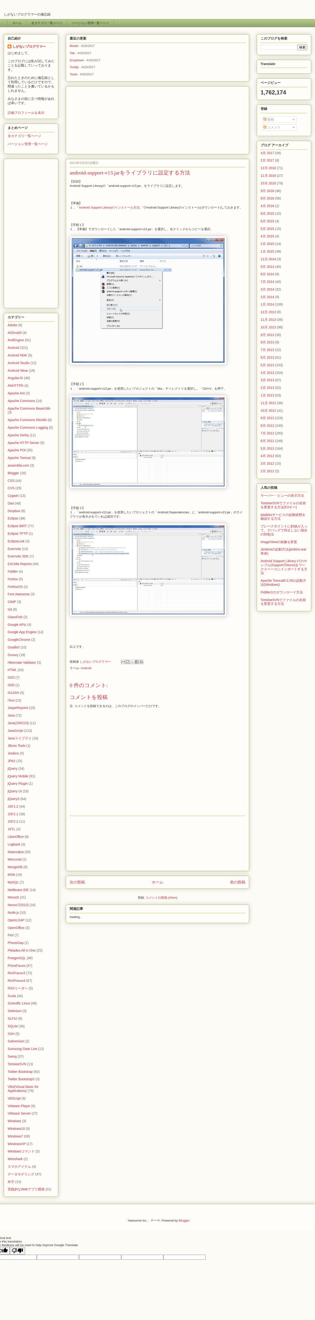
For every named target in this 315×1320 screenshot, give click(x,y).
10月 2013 (268, 327)
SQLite (13, 1026)
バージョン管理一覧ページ (90, 23)
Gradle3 (14, 647)
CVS (11, 488)
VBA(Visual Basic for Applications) (23, 1089)
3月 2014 (267, 289)
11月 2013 (268, 319)
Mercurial (14, 859)
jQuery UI (15, 791)
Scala (12, 996)
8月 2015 (267, 213)
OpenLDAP (16, 920)
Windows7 (15, 1136)
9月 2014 (267, 267)
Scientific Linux (19, 1003)
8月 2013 (267, 342)
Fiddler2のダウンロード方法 (282, 592)
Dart (11, 503)
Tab (72, 53)
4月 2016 (267, 206)
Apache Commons (21, 401)
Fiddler (13, 571)
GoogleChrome (19, 640)
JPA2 (11, 761)
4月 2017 (267, 153)
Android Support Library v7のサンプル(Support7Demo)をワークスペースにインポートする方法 (284, 567)
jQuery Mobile (18, 776)
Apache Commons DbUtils (27, 420)
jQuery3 (13, 799)
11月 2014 (268, 259)
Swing (12, 1056)
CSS (11, 481)
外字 (11, 1182)
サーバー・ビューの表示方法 (282, 495)
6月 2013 (267, 357)
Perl (11, 935)
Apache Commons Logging (28, 427)
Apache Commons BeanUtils (29, 408)
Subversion (16, 1041)
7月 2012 (267, 433)
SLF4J (12, 1018)
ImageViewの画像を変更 (279, 542)
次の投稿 (77, 882)
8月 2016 (267, 198)
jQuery (12, 768)
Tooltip (74, 67)
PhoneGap (16, 943)
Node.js (13, 912)
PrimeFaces (17, 966)
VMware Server (19, 1113)
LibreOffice (16, 837)
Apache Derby (18, 435)
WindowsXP (17, 1144)
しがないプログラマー (96, 661)
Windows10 (16, 1129)
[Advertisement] (157, 118)
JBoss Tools (16, 746)
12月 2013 (268, 312)
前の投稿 (237, 882)
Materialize (16, 852)
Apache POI (17, 450)
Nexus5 (13, 897)
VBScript (14, 1098)
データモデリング (21, 1174)
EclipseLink (16, 541)
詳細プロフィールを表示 (26, 113)
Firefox (13, 579)
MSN (11, 875)
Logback (14, 844)
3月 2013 (267, 380)
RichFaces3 (16, 973)
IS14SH (13, 693)
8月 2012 (267, 426)
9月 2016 (267, 191)
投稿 (268, 119)
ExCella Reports (20, 564)
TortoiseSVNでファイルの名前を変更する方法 (283, 602)
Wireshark (15, 1159)
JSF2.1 (13, 814)
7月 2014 (267, 282)
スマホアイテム (19, 1166)
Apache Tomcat (19, 458)
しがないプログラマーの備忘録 (27, 14)
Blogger (13, 473)
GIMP (12, 602)
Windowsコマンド (21, 1151)
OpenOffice (16, 928)
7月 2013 (267, 350)
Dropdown (77, 60)
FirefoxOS (15, 587)
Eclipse (13, 518)
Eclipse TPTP (18, 533)
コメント (272, 127)
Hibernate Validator (22, 662)
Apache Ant (16, 393)
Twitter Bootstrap (20, 1072)
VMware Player (19, 1106)
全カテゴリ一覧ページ (46, 23)
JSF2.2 (13, 821)
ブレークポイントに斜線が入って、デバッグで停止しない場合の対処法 (284, 530)
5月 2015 (267, 229)
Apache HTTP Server (23, 443)
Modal (74, 46)
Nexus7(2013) (18, 905)
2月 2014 (267, 297)
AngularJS (15, 378)
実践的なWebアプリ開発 (26, 1189)
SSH (11, 1034)
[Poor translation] (17, 1251)
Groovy (13, 655)
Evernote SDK (18, 556)
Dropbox (14, 511)
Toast (73, 74)
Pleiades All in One (22, 950)
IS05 (11, 685)
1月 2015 (267, 251)
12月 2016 (268, 168)
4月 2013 (267, 373)
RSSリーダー (18, 988)
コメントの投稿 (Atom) (162, 897)
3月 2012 (267, 463)
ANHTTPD (15, 385)
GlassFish (15, 617)
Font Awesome (19, 594)
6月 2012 (267, 441)
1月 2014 (267, 304)
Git (10, 609)
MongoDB (15, 867)
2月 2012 (267, 471)
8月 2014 (267, 274)
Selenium (14, 1011)
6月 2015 (267, 221)
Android (86, 668)
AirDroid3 (14, 333)
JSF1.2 (13, 806)
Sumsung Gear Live (22, 1049)
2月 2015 (267, 244)
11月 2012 (268, 403)
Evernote (14, 549)
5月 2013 (267, 365)
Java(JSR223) (18, 723)
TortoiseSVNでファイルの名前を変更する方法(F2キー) (283, 505)
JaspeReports (18, 708)
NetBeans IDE (18, 890)
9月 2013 (267, 335)
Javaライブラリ (20, 738)
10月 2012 (268, 411)
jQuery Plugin (18, 783)
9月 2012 (267, 418)
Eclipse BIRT (17, 526)
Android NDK (17, 355)
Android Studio (19, 363)
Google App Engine (22, 632)
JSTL (12, 829)
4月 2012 (267, 456)
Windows (14, 1121)
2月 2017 (267, 160)
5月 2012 (267, 448)
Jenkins (13, 753)
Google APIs (17, 625)
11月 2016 (268, 176)
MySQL (13, 882)
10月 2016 (268, 183)
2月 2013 (267, 388)
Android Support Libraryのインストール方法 (109, 207)
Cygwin (13, 496)
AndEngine (16, 340)
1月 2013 (267, 395)
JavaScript (15, 731)
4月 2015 (267, 236)
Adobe (12, 325)
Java (11, 715)
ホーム (17, 23)
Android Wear (18, 370)
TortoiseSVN (17, 1064)
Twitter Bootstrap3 (21, 1079)
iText (11, 700)
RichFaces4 (16, 981)
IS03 (11, 677)
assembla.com (18, 465)
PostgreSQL (17, 958)
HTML (12, 670)
